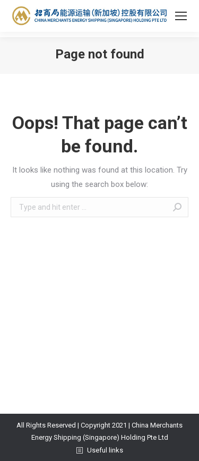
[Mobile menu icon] (181, 15)
